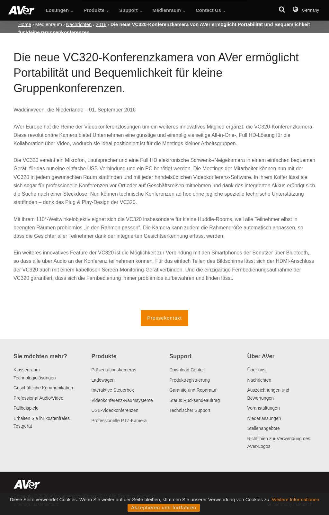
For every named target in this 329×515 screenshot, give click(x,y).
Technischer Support (189, 410)
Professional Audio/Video (38, 398)
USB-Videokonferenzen (115, 410)
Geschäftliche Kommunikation (43, 387)
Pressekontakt (164, 318)
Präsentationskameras (114, 369)
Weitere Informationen (295, 499)
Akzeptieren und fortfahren (163, 507)
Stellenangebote (263, 428)
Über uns (256, 369)
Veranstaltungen (263, 408)
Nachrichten (259, 380)
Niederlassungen (264, 418)
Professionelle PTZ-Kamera (119, 420)
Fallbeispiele (26, 408)
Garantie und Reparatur (193, 390)
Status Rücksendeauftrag (194, 400)
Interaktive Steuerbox (113, 390)
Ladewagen (103, 380)
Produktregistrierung (189, 380)
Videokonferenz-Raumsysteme (122, 400)
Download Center (186, 369)
